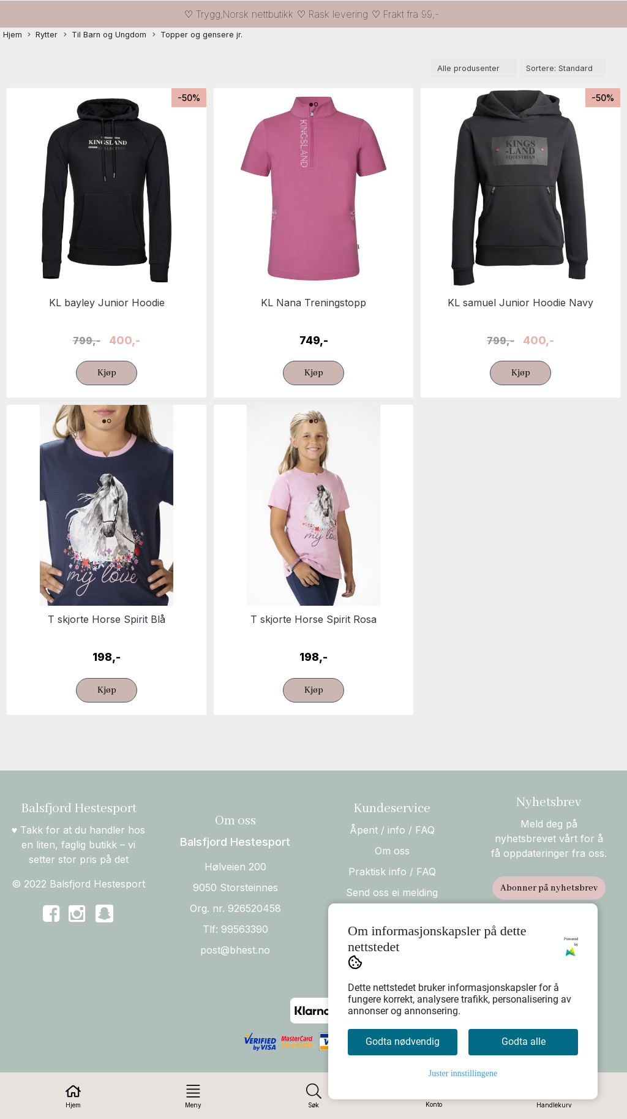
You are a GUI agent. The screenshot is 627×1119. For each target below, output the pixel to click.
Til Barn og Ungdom (105, 35)
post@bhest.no (235, 950)
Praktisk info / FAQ (392, 871)
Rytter (43, 35)
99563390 (244, 929)
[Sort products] (563, 68)
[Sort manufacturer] (474, 68)
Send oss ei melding (392, 892)
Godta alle (523, 1041)
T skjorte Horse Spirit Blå (106, 619)
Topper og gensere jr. (197, 35)
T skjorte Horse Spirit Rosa (313, 619)
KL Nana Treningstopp (313, 302)
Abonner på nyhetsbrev (549, 888)
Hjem (12, 34)
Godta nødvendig (403, 1041)
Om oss (392, 851)
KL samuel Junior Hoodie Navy (520, 302)
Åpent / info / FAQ (392, 830)
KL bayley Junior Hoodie (107, 302)
